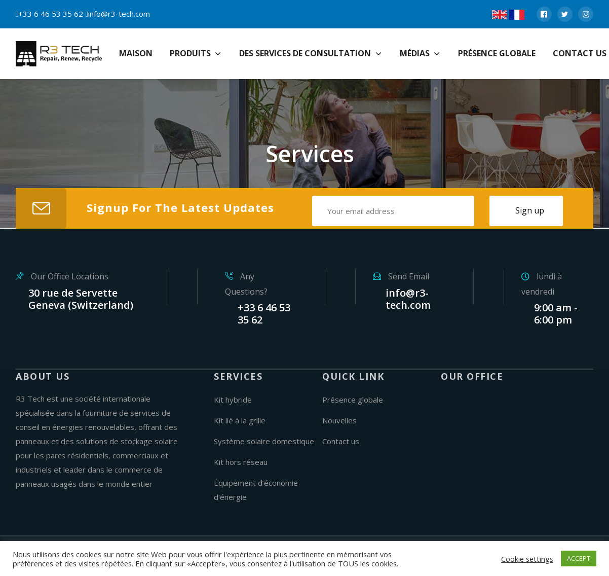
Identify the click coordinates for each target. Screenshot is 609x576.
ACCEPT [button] (578, 558)
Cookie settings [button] (527, 558)
